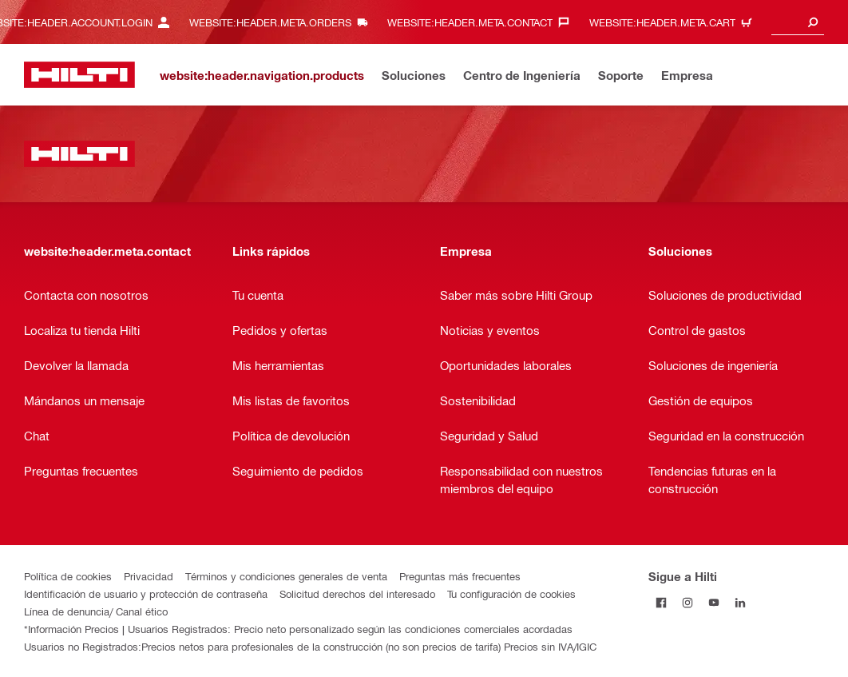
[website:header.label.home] (79, 75)
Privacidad (148, 576)
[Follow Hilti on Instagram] (688, 602)
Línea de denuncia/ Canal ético (96, 611)
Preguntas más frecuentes (460, 576)
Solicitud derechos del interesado (357, 593)
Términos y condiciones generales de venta (286, 576)
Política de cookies (68, 576)
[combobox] (797, 22)
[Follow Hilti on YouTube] (714, 602)
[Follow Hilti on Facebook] (661, 602)
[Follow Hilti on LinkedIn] (740, 602)
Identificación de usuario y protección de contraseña (145, 593)
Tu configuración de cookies (511, 593)
